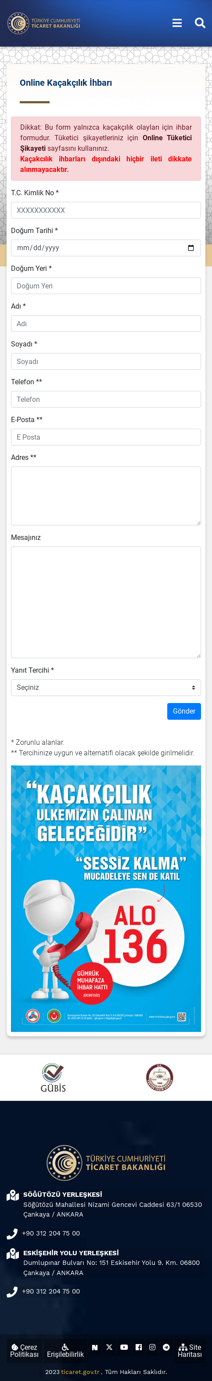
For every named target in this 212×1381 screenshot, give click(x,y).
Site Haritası (190, 1351)
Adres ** (23, 457)
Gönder (184, 711)
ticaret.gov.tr (80, 1371)
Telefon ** (26, 382)
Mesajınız (26, 537)
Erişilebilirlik (65, 1351)
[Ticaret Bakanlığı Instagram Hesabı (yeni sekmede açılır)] (152, 1347)
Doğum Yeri (31, 268)
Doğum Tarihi (34, 230)
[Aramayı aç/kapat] (200, 23)
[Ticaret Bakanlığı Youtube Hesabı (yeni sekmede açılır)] (124, 1347)
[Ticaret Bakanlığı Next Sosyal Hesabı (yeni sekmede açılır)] (94, 1347)
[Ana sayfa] (44, 22)
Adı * (18, 306)
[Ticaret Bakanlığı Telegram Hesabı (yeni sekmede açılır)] (166, 1347)
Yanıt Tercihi (32, 670)
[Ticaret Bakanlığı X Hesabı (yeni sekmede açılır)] (109, 1347)
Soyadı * (24, 344)
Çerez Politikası (24, 1351)
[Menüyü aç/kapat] (177, 23)
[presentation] (77, 720)
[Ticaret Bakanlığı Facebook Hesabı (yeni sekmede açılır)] (139, 1347)
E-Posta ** (27, 419)
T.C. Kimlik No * (35, 193)
